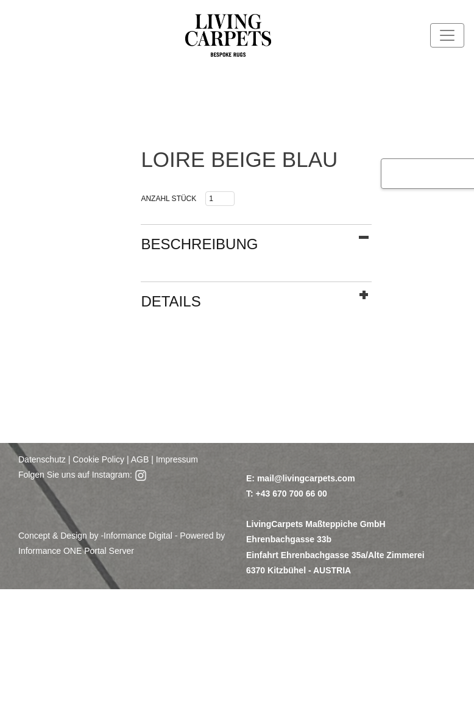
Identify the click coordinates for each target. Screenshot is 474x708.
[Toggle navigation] (447, 35)
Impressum (177, 459)
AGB (139, 459)
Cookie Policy (98, 459)
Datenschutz (42, 459)
